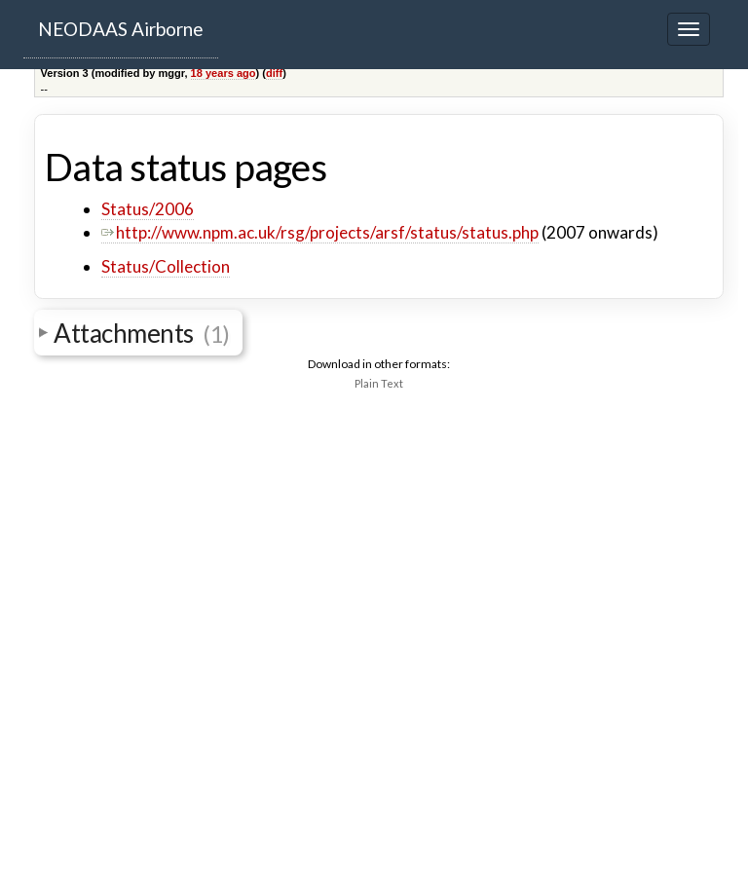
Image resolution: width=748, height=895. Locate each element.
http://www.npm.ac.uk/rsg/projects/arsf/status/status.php (320, 232)
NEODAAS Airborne (121, 29)
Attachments (142, 333)
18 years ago (223, 73)
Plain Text (379, 383)
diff (274, 73)
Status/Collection (165, 266)
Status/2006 (147, 209)
